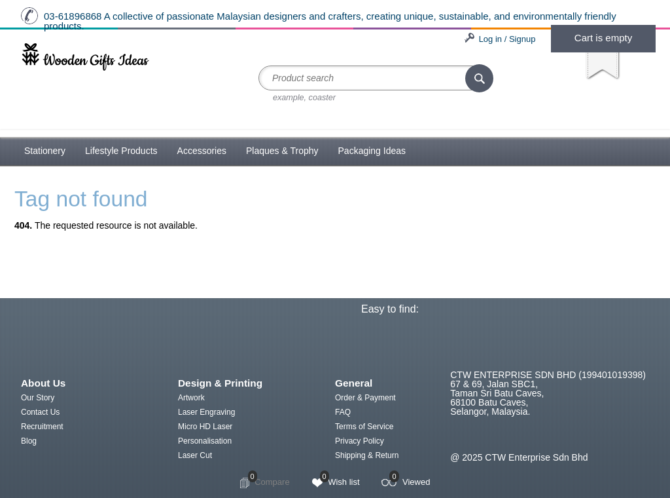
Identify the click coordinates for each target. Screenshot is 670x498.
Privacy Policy (359, 441)
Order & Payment (365, 397)
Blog (29, 441)
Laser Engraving (206, 412)
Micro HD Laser (205, 426)
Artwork (191, 397)
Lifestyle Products (121, 150)
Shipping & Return (366, 455)
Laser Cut (195, 455)
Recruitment (42, 426)
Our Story (37, 397)
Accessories (201, 150)
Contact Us (40, 412)
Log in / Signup (507, 39)
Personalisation (205, 441)
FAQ (343, 412)
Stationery (44, 150)
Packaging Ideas (372, 150)
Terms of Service (364, 426)
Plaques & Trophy (282, 150)
